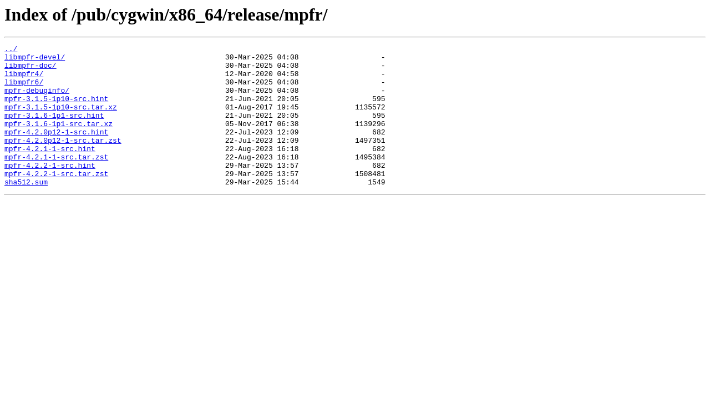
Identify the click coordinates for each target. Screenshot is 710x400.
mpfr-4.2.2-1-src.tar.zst (56, 200)
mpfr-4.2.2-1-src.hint (49, 190)
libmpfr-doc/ (30, 70)
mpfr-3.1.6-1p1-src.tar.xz (58, 140)
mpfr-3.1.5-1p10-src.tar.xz (60, 120)
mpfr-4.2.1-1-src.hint (49, 170)
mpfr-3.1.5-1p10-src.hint (56, 110)
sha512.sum (26, 210)
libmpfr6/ (23, 90)
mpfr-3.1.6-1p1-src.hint (54, 130)
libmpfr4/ (23, 80)
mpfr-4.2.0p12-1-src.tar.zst (62, 160)
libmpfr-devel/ (34, 60)
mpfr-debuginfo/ (36, 100)
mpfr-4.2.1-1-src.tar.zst (56, 180)
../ (10, 50)
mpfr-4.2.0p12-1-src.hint (56, 150)
